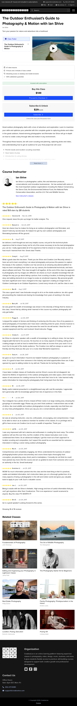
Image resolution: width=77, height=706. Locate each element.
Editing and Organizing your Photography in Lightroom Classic (19, 571)
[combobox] (50, 10)
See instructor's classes (24, 196)
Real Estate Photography (11, 601)
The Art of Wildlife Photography (52, 542)
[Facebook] (30, 669)
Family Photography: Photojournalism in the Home (56, 602)
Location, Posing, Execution (12, 631)
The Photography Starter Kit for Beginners (56, 570)
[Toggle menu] (73, 10)
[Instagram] (35, 669)
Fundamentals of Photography (13, 542)
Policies (38, 703)
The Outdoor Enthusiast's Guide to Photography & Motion (14, 46)
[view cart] (50, 5)
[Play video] (53, 48)
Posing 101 (44, 631)
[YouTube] (26, 669)
